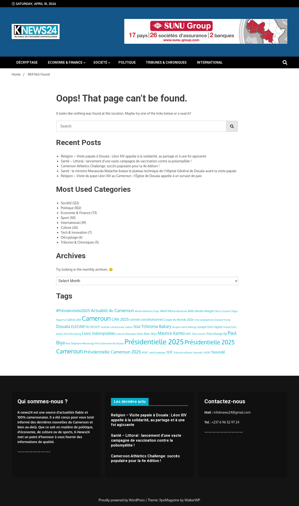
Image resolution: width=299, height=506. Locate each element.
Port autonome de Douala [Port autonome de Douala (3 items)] (109, 343)
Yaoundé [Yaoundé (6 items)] (218, 352)
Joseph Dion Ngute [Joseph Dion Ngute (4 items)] (210, 327)
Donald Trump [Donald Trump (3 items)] (222, 319)
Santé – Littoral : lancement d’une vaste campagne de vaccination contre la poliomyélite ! (126, 161)
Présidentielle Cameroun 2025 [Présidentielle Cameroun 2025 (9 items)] (112, 351)
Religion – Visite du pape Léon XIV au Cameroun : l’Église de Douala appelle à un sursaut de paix (131, 176)
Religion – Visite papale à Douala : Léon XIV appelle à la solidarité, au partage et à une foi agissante (133, 156)
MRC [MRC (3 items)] (188, 333)
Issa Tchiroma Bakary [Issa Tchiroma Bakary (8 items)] (152, 326)
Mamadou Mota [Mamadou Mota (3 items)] (134, 333)
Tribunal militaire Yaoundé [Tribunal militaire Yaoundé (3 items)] (188, 352)
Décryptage (27, 62)
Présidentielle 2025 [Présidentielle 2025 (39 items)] (154, 341)
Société (100, 62)
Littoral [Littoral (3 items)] (120, 333)
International (210, 62)
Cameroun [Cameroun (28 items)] (96, 318)
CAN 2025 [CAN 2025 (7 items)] (120, 319)
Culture (66, 227)
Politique (127, 62)
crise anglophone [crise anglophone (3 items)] (204, 319)
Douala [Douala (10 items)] (63, 326)
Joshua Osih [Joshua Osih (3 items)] (229, 327)
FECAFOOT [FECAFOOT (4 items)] (92, 327)
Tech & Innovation (74, 232)
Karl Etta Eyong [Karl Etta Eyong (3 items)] (72, 333)
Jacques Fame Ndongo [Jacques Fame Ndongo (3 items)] (184, 327)
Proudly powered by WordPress (122, 500)
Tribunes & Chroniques (166, 62)
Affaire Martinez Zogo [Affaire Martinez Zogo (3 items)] (147, 311)
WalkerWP (192, 500)
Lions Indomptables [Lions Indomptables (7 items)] (99, 333)
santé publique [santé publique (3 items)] (157, 352)
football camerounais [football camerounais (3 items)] (112, 327)
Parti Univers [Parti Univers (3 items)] (199, 333)
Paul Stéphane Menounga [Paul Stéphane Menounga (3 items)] (80, 343)
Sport (65, 218)
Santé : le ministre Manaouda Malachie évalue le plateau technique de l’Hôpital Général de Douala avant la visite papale (148, 171)
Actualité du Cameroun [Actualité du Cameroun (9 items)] (112, 310)
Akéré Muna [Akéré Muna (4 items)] (168, 311)
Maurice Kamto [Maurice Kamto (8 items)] (171, 333)
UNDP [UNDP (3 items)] (206, 352)
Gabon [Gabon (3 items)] (129, 327)
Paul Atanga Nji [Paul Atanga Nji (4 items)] (217, 333)
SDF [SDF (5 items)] (169, 352)
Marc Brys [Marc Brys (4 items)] (150, 333)
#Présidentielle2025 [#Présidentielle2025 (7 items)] (73, 310)
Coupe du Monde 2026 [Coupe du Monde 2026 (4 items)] (179, 319)
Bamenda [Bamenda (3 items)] (181, 311)
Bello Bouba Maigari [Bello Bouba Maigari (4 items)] (201, 311)
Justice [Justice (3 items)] (59, 333)
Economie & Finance (65, 62)
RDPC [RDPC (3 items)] (145, 352)
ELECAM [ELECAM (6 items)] (78, 326)
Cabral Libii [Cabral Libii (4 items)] (73, 319)
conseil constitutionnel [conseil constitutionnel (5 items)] (146, 319)
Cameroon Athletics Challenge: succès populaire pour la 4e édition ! (110, 166)
